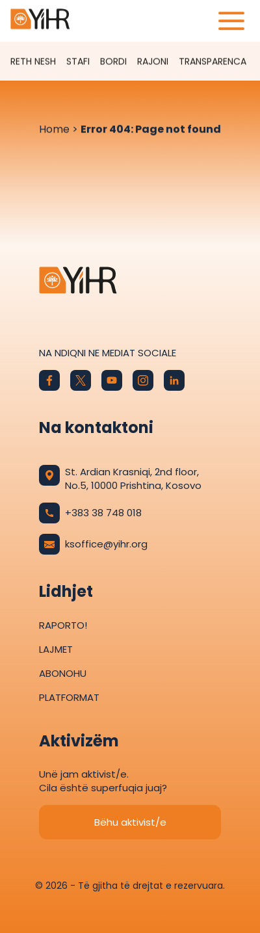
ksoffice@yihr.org (93, 544)
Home (54, 129)
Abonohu (62, 673)
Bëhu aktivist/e (130, 822)
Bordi (113, 61)
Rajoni (152, 61)
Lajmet (56, 649)
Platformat (69, 697)
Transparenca (212, 61)
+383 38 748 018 (90, 513)
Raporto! (63, 625)
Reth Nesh (33, 61)
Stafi (78, 61)
